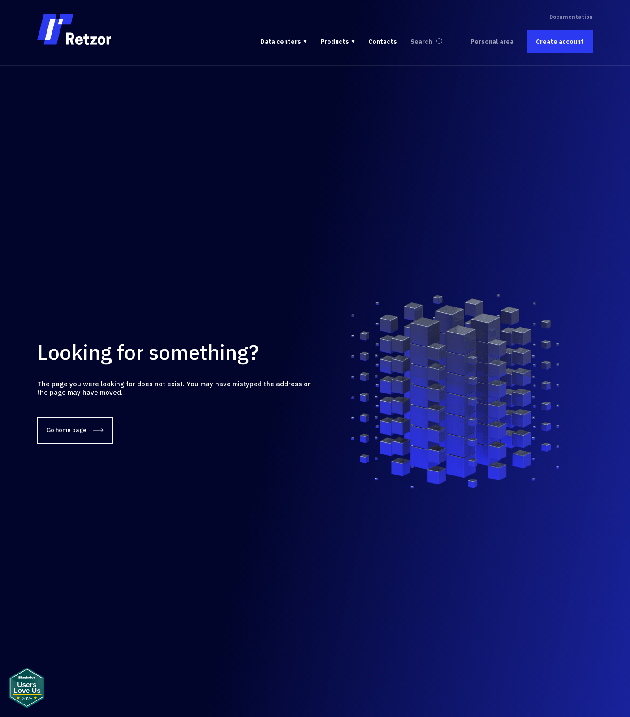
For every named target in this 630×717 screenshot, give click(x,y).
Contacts (382, 42)
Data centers (280, 42)
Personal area (491, 42)
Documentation (571, 16)
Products (334, 42)
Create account (560, 42)
